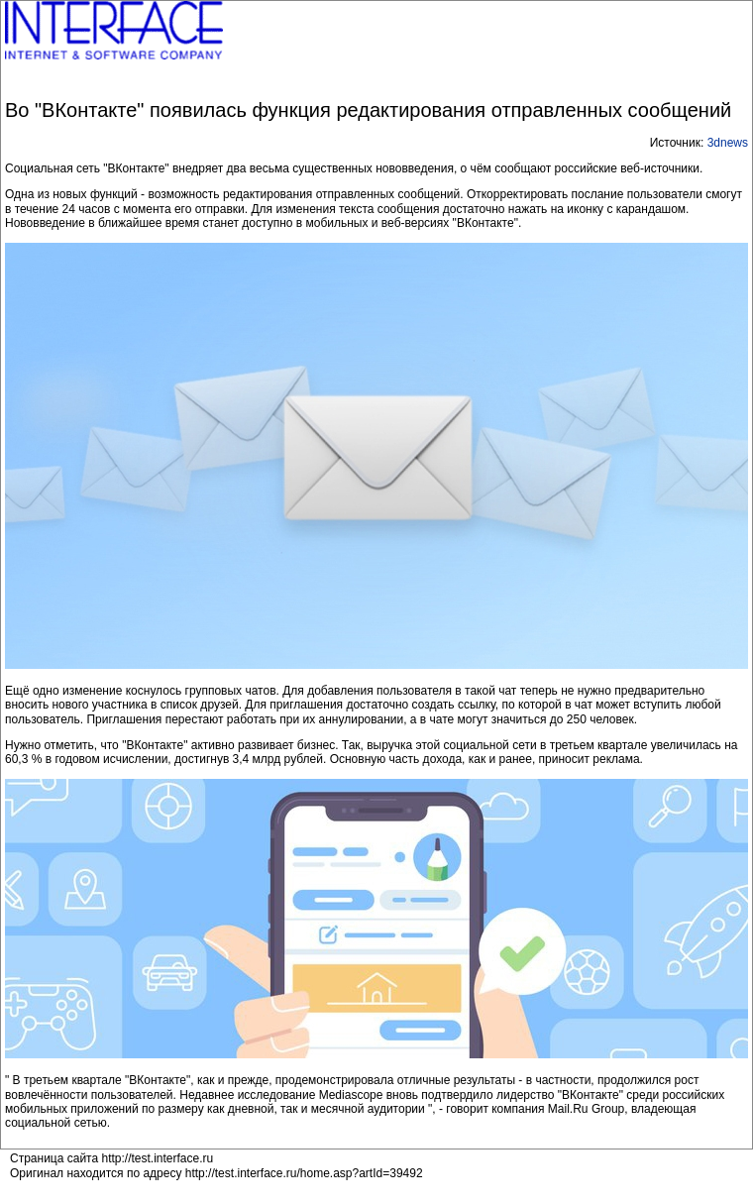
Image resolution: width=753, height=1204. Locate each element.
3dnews (727, 143)
